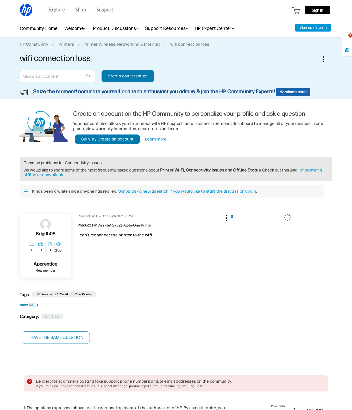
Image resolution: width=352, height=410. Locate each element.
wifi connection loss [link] (189, 44)
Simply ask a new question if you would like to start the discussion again (187, 191)
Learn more (156, 139)
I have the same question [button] (56, 337)
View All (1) (29, 305)
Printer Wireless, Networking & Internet (122, 44)
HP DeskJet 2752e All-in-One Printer (64, 294)
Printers (66, 44)
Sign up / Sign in (313, 27)
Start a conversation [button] (128, 76)
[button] (226, 217)
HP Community (34, 44)
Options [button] (326, 59)
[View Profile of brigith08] (46, 234)
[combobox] (57, 76)
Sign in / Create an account (107, 139)
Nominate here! (293, 92)
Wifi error (52, 316)
